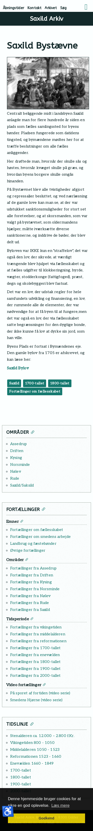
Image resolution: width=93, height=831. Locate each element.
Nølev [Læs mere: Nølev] (15, 471)
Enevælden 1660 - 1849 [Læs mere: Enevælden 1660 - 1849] (32, 763)
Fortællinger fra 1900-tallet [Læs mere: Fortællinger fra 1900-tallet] (35, 668)
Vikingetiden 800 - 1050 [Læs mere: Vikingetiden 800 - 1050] (32, 742)
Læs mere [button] (60, 805)
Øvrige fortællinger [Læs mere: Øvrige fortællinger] (27, 550)
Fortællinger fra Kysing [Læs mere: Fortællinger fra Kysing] (31, 582)
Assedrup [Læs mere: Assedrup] (18, 444)
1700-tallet (34, 383)
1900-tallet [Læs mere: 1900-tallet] (20, 784)
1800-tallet (59, 383)
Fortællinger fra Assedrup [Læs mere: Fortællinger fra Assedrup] (33, 568)
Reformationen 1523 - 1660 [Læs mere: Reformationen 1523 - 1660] (35, 756)
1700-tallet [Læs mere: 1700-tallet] (20, 770)
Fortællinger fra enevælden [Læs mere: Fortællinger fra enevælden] (35, 655)
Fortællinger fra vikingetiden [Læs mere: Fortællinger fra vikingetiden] (36, 627)
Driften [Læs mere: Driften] (16, 451)
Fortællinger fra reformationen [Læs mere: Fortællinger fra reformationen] (38, 641)
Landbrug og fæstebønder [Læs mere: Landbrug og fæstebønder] (33, 543)
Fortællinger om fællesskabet (34, 391)
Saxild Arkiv (46, 18)
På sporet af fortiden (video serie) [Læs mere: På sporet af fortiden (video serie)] (40, 693)
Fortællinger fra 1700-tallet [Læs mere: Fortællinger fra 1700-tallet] (35, 648)
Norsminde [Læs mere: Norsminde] (20, 464)
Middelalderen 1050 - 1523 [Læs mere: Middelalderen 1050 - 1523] (35, 749)
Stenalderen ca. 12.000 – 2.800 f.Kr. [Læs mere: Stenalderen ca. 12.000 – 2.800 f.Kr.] (42, 736)
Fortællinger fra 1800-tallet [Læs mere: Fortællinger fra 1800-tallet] (35, 662)
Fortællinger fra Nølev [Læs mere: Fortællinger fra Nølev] (30, 596)
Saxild (14, 383)
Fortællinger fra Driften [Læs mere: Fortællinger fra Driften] (31, 575)
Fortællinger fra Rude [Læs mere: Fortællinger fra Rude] (29, 603)
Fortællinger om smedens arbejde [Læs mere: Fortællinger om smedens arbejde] (40, 536)
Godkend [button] (46, 818)
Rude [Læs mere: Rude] (14, 478)
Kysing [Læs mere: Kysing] (16, 457)
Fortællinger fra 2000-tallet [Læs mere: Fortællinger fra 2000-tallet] (35, 675)
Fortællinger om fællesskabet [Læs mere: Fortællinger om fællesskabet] (36, 530)
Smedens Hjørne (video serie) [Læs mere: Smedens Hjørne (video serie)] (36, 700)
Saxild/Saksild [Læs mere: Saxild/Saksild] (22, 485)
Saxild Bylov (18, 368)
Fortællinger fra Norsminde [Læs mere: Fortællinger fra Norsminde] (35, 589)
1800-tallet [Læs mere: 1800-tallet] (20, 777)
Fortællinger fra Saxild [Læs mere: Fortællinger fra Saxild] (30, 609)
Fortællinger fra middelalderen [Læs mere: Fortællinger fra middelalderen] (37, 634)
